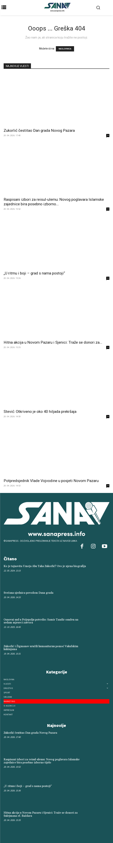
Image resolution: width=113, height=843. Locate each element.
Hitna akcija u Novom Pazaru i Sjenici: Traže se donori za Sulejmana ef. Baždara (41, 814)
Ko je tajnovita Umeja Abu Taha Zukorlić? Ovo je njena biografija (45, 566)
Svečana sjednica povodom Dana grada (28, 593)
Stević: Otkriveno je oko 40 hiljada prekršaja (40, 411)
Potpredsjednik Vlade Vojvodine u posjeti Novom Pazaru (51, 481)
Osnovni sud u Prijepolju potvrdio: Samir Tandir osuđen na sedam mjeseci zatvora (41, 621)
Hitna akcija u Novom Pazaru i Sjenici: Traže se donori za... (53, 342)
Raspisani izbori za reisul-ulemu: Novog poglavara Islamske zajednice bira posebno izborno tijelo (42, 761)
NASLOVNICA (65, 49)
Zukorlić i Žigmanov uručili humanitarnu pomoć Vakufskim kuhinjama (41, 648)
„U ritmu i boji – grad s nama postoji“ (34, 273)
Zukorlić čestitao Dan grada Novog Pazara (39, 130)
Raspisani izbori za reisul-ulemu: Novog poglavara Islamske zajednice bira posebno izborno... (54, 201)
